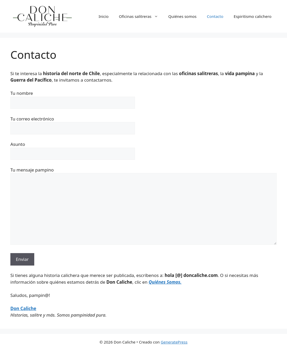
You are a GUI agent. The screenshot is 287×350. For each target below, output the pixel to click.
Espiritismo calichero (252, 16)
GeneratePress (174, 342)
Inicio (103, 16)
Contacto (215, 16)
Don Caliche (23, 308)
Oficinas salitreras (141, 16)
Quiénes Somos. (165, 282)
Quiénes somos (182, 16)
